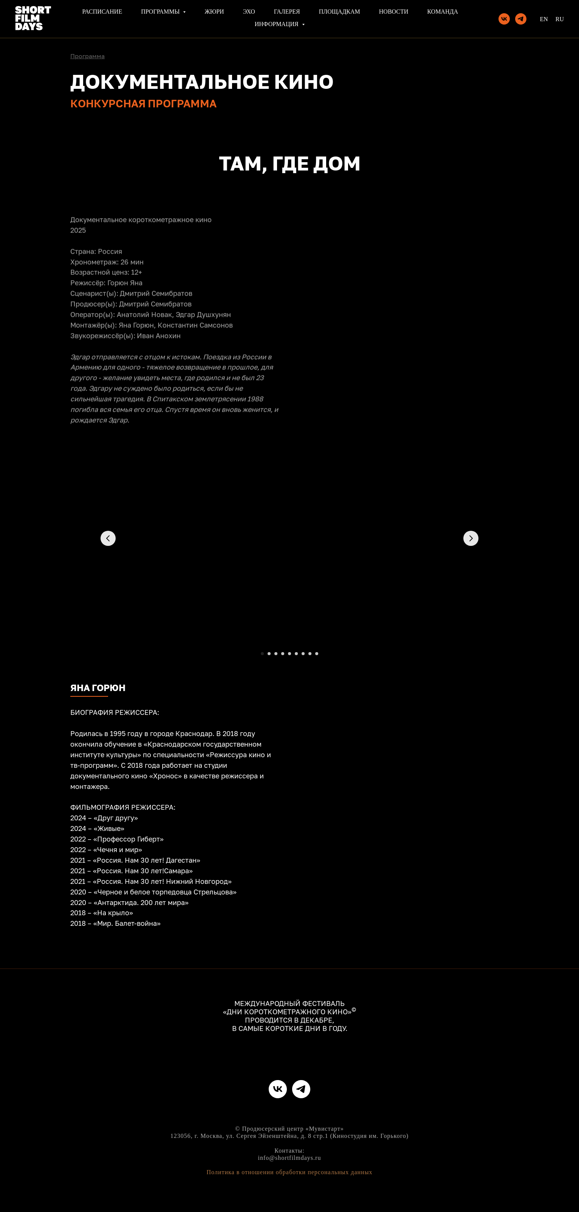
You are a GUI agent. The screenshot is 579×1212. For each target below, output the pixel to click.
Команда (442, 11)
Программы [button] (161, 11)
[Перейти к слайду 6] (296, 653)
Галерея (287, 11)
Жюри (214, 11)
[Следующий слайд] (470, 538)
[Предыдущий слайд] (108, 538)
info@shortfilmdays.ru (289, 1158)
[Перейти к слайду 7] (303, 653)
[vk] (504, 19)
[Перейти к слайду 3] (275, 653)
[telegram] (520, 19)
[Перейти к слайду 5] (289, 653)
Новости (394, 11)
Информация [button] (277, 24)
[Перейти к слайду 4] (282, 653)
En (544, 19)
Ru (560, 19)
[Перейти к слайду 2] (269, 653)
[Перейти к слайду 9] (316, 653)
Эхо (249, 11)
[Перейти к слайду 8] (309, 653)
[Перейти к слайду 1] (262, 653)
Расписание (102, 11)
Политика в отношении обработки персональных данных (290, 1172)
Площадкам (339, 11)
